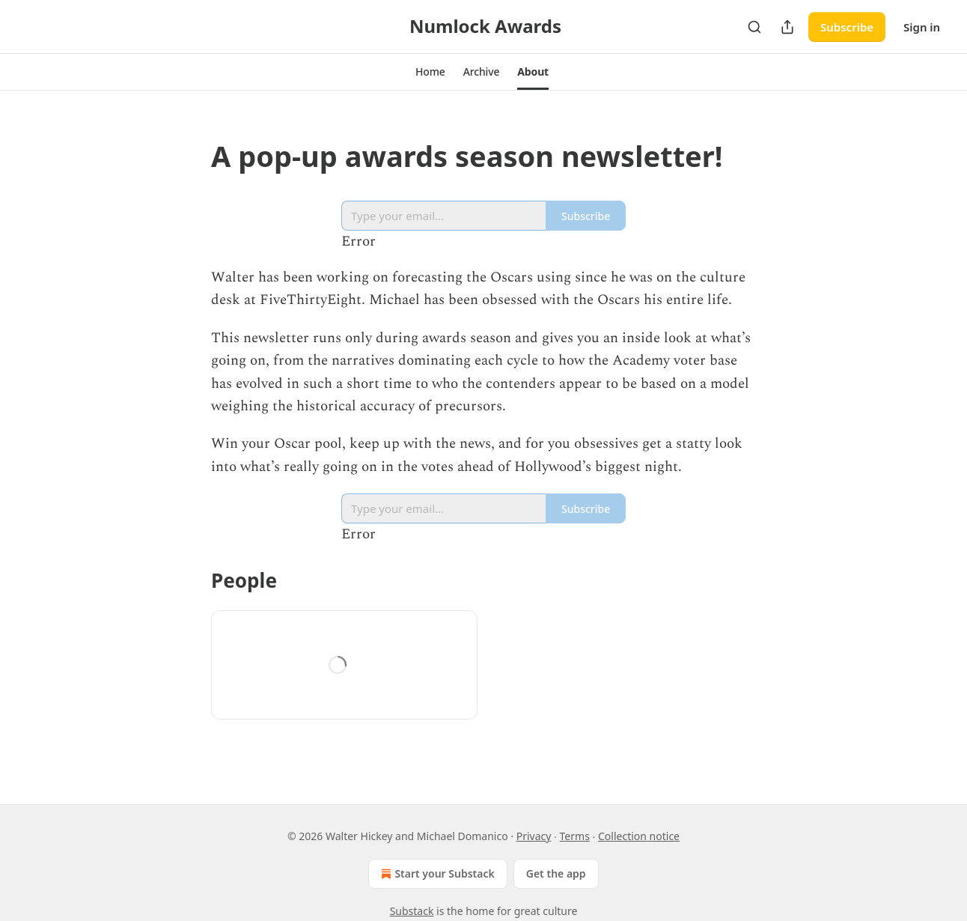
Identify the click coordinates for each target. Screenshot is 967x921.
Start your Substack (436, 874)
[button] (430, 72)
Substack (412, 911)
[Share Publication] (787, 27)
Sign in (921, 26)
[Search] (754, 27)
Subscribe (846, 26)
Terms (575, 836)
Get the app (556, 873)
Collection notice (639, 836)
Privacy (534, 836)
